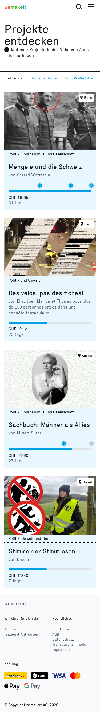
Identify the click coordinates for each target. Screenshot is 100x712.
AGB (55, 634)
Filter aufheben (19, 55)
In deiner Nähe (44, 78)
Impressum (61, 649)
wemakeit (15, 603)
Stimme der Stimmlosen (42, 551)
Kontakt (11, 629)
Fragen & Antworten (21, 634)
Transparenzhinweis (69, 644)
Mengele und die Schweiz (45, 167)
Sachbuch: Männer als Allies (49, 425)
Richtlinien (61, 629)
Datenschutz (63, 639)
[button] (79, 7)
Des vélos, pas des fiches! (46, 293)
